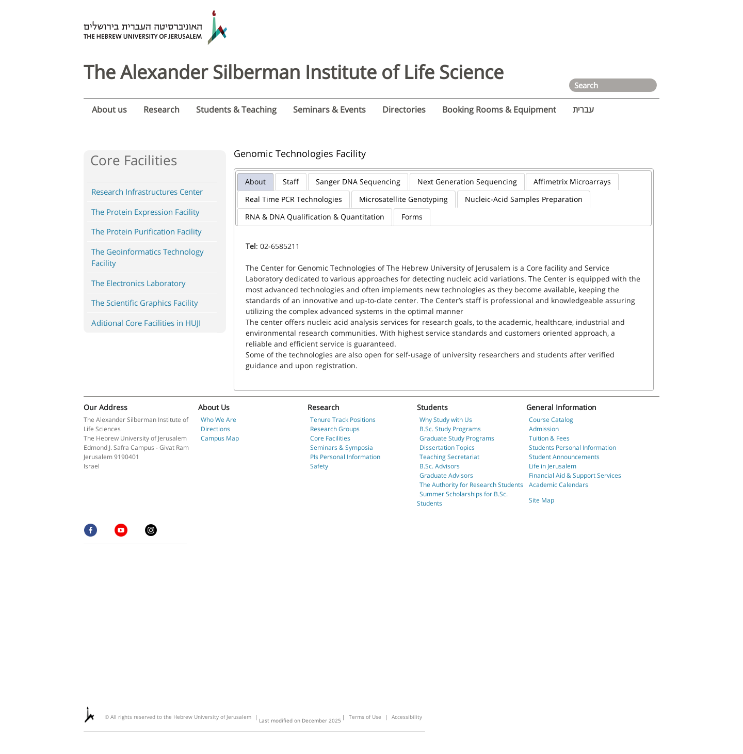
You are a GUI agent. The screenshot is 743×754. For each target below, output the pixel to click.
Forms (412, 217)
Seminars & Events (329, 109)
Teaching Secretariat (449, 456)
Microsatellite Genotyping (403, 199)
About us (109, 109)
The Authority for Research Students (471, 484)
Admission (544, 429)
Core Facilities (330, 438)
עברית (583, 109)
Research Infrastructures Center (147, 191)
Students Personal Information (572, 447)
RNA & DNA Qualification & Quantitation (314, 217)
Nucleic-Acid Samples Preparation (524, 199)
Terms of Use (365, 716)
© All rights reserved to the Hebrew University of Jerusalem (178, 716)
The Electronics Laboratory (138, 283)
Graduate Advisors (446, 475)
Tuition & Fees (549, 438)
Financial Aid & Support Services (575, 475)
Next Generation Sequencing (467, 181)
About (255, 181)
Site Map (541, 500)
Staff (291, 181)
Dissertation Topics (447, 447)
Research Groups (335, 429)
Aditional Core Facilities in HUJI (146, 323)
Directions (215, 429)
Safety (319, 466)
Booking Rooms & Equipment (499, 109)
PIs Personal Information (345, 456)
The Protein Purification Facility (146, 231)
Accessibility (407, 716)
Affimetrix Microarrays (572, 181)
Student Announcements (564, 456)
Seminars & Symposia (341, 447)
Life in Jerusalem (552, 466)
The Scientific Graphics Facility (144, 302)
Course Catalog (551, 419)
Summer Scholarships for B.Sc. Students (462, 499)
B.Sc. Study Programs (450, 429)
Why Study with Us (445, 419)
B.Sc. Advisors (439, 466)
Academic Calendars (558, 484)
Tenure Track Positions (343, 419)
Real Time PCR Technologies (293, 199)
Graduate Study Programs (456, 438)
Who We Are (218, 419)
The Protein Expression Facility (145, 212)
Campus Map (220, 438)
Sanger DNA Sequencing (358, 181)
